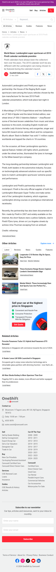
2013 (35, 441)
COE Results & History (10, 487)
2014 (30, 444)
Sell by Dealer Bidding (10, 435)
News (49, 26)
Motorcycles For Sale (36, 486)
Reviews (19, 26)
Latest (6, 250)
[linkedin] (49, 74)
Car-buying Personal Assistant (14, 460)
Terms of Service (9, 555)
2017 (35, 447)
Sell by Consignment (10, 438)
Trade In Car (7, 450)
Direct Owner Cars (35, 469)
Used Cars (32, 472)
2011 (35, 438)
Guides (29, 26)
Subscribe (28, 539)
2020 (30, 452)
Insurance (6, 480)
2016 (30, 447)
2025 (35, 458)
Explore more (47, 243)
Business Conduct (46, 555)
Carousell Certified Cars (11, 463)
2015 (35, 444)
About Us (21, 555)
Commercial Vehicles (36, 481)
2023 (35, 455)
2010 (30, 438)
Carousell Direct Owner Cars (13, 466)
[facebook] (37, 74)
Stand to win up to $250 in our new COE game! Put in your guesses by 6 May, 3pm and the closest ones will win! (28, 3)
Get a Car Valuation (9, 444)
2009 (35, 435)
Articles (13, 32)
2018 (30, 450)
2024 (30, 458)
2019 (35, 450)
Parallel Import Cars (36, 478)
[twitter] (43, 74)
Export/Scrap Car (9, 441)
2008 (30, 435)
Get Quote (18, 324)
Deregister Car (7, 447)
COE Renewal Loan (9, 474)
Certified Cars (33, 466)
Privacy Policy (31, 555)
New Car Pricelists (9, 457)
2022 (30, 455)
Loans (4, 477)
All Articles (10, 19)
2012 (30, 441)
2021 (35, 452)
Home (4, 32)
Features (39, 26)
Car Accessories (34, 484)
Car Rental (32, 475)
